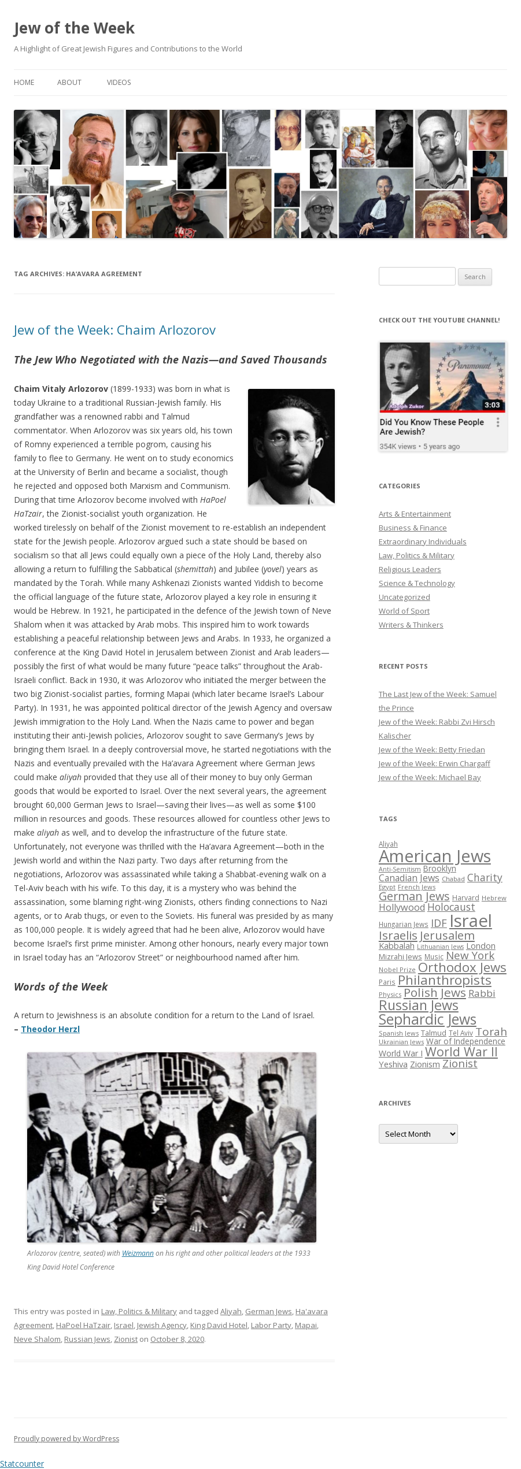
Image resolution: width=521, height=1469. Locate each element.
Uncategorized (404, 597)
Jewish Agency (162, 1325)
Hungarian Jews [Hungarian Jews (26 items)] (403, 924)
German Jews (268, 1311)
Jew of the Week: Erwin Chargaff (434, 763)
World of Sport (404, 611)
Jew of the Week (74, 27)
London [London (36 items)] (481, 945)
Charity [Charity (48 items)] (484, 877)
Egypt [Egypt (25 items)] (387, 886)
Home (24, 82)
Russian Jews (87, 1339)
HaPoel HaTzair (83, 1325)
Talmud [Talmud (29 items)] (433, 1032)
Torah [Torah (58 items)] (491, 1031)
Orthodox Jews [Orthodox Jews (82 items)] (462, 967)
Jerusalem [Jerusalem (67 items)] (447, 935)
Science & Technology (417, 583)
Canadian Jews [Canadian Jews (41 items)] (409, 877)
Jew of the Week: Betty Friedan (432, 749)
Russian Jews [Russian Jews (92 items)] (419, 1005)
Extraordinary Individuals (423, 541)
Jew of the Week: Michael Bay (430, 777)
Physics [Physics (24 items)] (390, 994)
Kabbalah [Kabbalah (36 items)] (397, 945)
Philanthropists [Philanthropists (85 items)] (445, 980)
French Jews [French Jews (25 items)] (416, 886)
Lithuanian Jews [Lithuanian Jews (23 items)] (440, 947)
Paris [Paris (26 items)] (387, 981)
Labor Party (271, 1325)
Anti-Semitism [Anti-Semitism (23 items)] (400, 869)
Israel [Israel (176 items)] (470, 920)
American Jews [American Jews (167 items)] (435, 855)
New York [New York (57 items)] (470, 955)
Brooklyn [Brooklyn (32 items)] (439, 868)
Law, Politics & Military (139, 1311)
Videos (119, 82)
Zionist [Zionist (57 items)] (460, 1063)
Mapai (306, 1325)
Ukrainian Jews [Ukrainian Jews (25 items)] (401, 1041)
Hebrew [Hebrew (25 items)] (494, 897)
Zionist (126, 1339)
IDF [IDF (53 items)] (439, 923)
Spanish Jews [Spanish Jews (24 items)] (399, 1033)
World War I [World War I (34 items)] (401, 1053)
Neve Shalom (37, 1339)
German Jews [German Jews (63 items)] (414, 896)
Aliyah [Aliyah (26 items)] (388, 843)
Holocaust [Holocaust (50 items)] (451, 907)
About (69, 82)
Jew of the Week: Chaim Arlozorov (115, 329)
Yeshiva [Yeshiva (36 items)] (393, 1064)
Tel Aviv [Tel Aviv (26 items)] (461, 1032)
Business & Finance (413, 527)
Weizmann (138, 1253)
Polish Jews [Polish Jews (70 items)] (435, 992)
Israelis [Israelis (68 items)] (398, 935)
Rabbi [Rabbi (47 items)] (482, 993)
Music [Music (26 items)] (434, 956)
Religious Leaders (410, 569)
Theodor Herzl (50, 1028)
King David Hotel (218, 1325)
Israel (124, 1325)
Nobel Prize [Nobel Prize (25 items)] (397, 969)
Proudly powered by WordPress (66, 1439)
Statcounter (22, 1463)
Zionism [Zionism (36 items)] (425, 1064)
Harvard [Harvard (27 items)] (465, 898)
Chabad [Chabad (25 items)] (453, 878)
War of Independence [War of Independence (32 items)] (465, 1041)
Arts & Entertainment (415, 514)
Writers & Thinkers (411, 624)
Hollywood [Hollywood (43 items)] (402, 907)
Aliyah (231, 1311)
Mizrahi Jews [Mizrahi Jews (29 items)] (400, 956)
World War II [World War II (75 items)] (461, 1051)
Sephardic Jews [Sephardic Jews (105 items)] (427, 1019)
